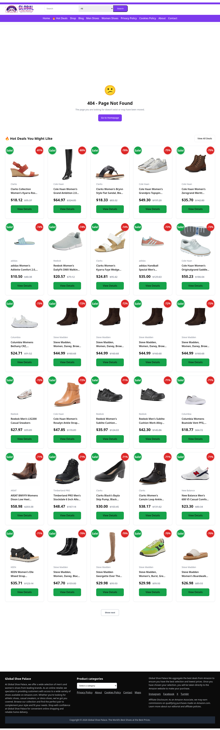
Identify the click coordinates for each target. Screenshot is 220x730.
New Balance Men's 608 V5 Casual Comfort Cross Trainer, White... (195, 501)
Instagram (155, 695)
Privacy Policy (129, 18)
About (162, 18)
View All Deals (203, 139)
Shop (73, 18)
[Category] (96, 8)
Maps (138, 694)
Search (120, 8)
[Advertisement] (110, 48)
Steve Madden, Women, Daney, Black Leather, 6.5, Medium (66, 577)
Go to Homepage (110, 118)
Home (46, 18)
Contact (172, 18)
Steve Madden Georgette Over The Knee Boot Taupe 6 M (109, 577)
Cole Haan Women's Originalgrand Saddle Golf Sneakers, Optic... (195, 271)
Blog (81, 18)
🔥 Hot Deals (59, 18)
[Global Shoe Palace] (19, 8)
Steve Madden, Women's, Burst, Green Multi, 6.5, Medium (152, 577)
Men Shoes (92, 18)
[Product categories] (97, 687)
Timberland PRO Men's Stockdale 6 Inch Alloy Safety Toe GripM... (67, 501)
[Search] (62, 8)
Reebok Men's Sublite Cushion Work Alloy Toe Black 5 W (152, 424)
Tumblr (185, 695)
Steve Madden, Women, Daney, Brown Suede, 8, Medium (109, 347)
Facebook (168, 695)
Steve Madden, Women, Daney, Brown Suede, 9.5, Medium (67, 347)
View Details (24, 210)
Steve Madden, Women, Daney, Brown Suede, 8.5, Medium (152, 347)
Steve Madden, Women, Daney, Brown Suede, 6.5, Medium (195, 347)
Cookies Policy (147, 18)
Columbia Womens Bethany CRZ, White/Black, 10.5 (22, 347)
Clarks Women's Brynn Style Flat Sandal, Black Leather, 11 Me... (110, 194)
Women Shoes (110, 18)
